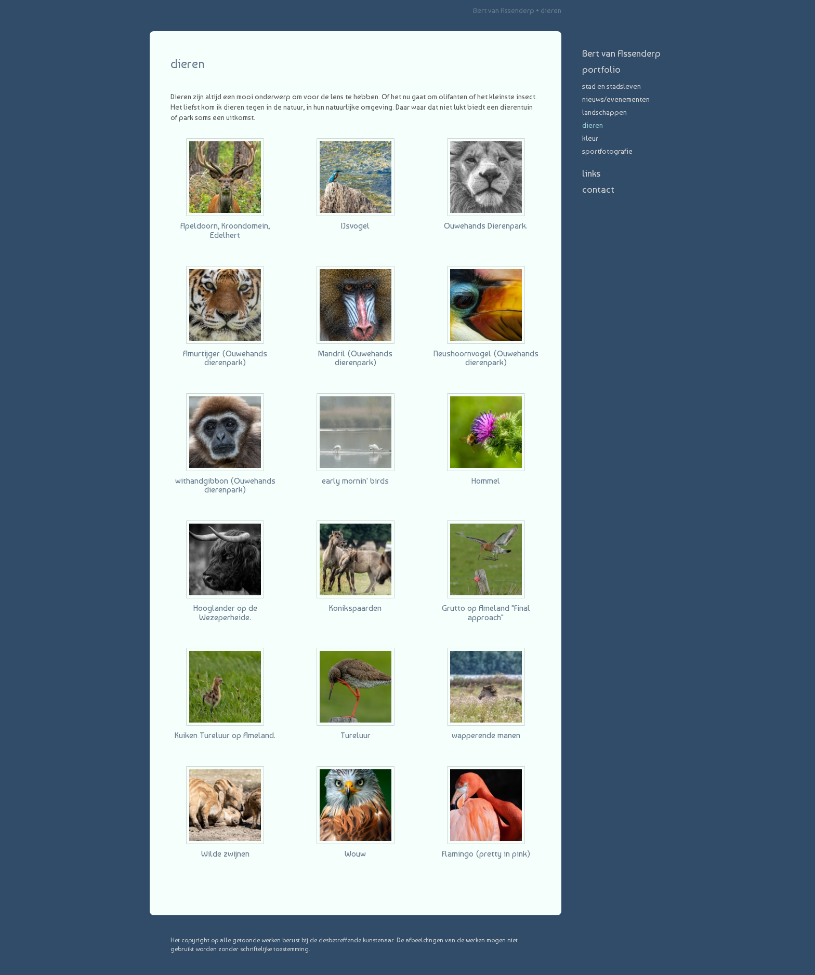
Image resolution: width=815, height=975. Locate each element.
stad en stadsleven (611, 86)
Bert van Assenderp (503, 10)
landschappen (604, 112)
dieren (592, 125)
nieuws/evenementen (616, 99)
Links (591, 173)
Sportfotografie (607, 151)
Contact (598, 189)
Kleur (590, 138)
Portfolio (601, 69)
